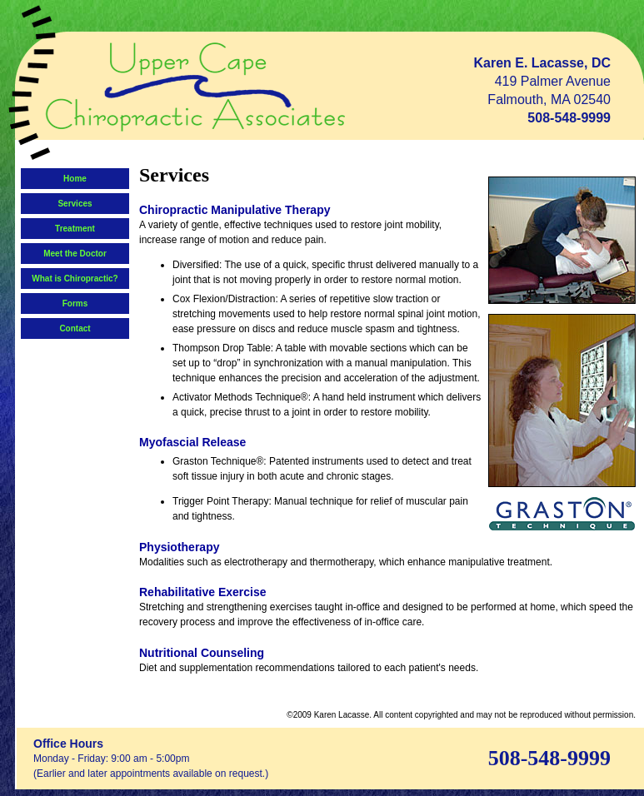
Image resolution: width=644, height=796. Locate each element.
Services (74, 203)
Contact (74, 328)
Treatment (75, 228)
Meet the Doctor (75, 253)
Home (75, 178)
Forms (75, 303)
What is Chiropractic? (74, 278)
